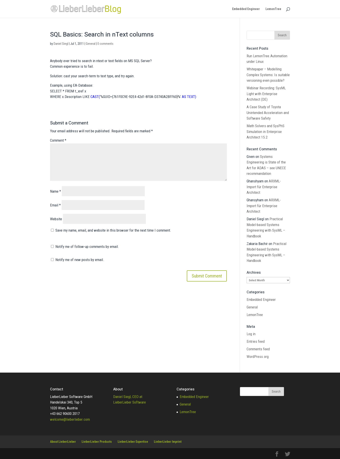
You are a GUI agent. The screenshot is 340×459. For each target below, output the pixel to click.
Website (56, 219)
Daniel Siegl (61, 43)
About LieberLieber (63, 441)
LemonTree (273, 9)
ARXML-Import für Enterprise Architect (264, 187)
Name (55, 191)
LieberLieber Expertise (133, 441)
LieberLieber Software (129, 402)
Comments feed (258, 349)
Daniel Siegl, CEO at (127, 396)
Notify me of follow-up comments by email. (87, 246)
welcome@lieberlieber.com (70, 419)
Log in (251, 334)
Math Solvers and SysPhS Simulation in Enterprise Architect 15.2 (265, 131)
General (90, 43)
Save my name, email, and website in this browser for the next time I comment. (113, 230)
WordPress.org (258, 356)
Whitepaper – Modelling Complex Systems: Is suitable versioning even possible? (268, 75)
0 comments (105, 43)
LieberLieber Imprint (167, 441)
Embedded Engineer (246, 9)
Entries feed (256, 341)
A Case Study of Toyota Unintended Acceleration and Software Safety (268, 112)
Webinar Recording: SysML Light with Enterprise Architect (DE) (266, 94)
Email (55, 205)
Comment (58, 140)
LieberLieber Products (97, 441)
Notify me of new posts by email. (79, 259)
